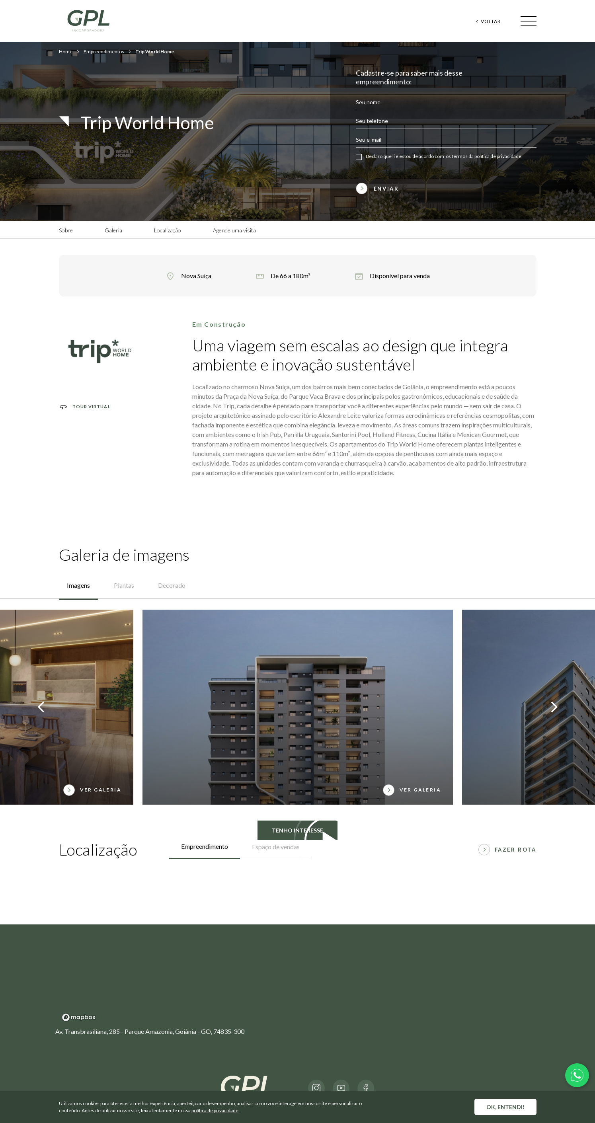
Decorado (171, 585)
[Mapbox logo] (78, 1017)
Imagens (78, 585)
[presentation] (41, 708)
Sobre (66, 230)
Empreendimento (204, 846)
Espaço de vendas (276, 846)
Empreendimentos (104, 52)
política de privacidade (214, 1110)
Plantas (124, 585)
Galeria (113, 230)
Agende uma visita (234, 230)
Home (65, 52)
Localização (167, 230)
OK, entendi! (505, 1107)
